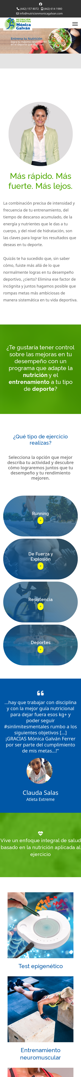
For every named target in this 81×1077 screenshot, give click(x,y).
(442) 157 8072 (29, 9)
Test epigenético (40, 966)
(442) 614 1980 (53, 9)
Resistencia (40, 599)
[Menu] (75, 23)
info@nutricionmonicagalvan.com (41, 13)
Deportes (41, 642)
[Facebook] (40, 4)
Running (40, 513)
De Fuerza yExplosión (40, 556)
